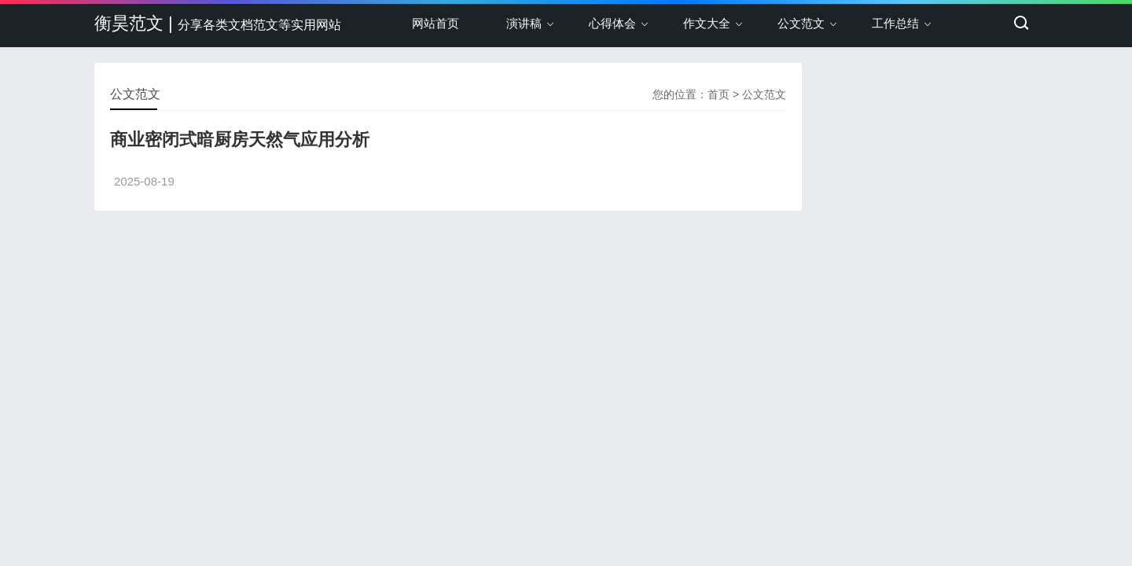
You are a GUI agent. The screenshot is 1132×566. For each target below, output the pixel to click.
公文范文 (801, 23)
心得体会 (612, 23)
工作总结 (895, 23)
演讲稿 (524, 23)
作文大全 (706, 23)
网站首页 (435, 23)
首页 (719, 94)
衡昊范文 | (217, 23)
